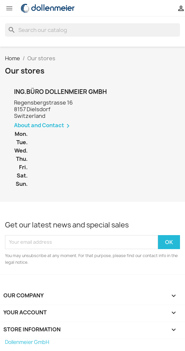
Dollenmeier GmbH (27, 342)
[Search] (92, 30)
